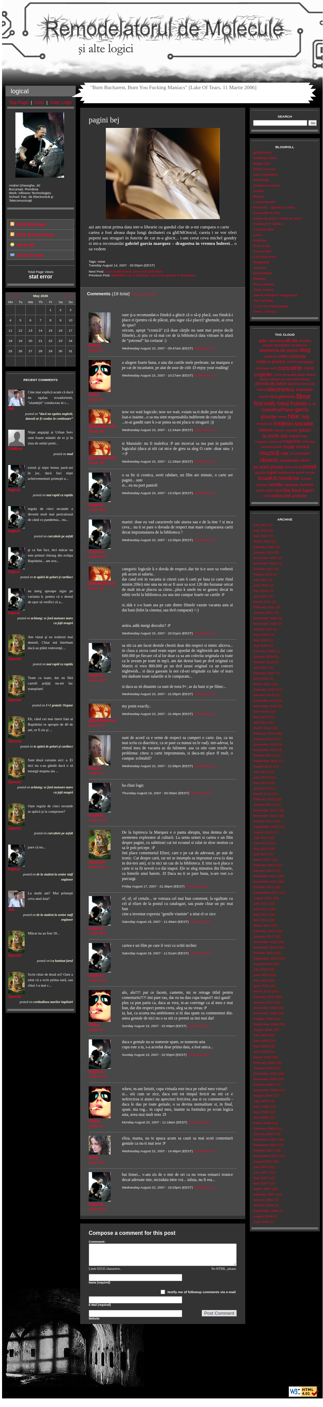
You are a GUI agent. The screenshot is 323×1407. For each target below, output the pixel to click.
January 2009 (263, 1068)
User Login (61, 102)
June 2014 (261, 711)
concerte (290, 367)
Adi (11, 408)
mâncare (308, 441)
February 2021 (264, 607)
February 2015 (264, 689)
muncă (302, 446)
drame (261, 389)
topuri (308, 490)
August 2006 (262, 1216)
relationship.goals (291, 472)
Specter (15, 659)
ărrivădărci (282, 345)
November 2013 (265, 750)
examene (304, 389)
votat (266, 496)
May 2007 (260, 1178)
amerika (305, 341)
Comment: (97, 1241)
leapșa (294, 436)
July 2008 (260, 1101)
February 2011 (264, 931)
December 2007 (265, 1139)
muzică (269, 453)
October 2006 (263, 1205)
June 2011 (261, 909)
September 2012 (265, 826)
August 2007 (262, 1161)
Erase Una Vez (264, 169)
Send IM (25, 245)
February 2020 (264, 651)
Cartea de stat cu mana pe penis (277, 218)
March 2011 (262, 925)
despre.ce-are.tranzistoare (290, 379)
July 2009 (260, 1035)
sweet (260, 490)
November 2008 (265, 1079)
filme (303, 396)
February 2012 (264, 865)
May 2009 (260, 1046)
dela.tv (265, 379)
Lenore (258, 191)
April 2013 (260, 788)
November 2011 (265, 881)
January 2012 (263, 870)
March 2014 (262, 728)
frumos (298, 403)
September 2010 (265, 958)
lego (304, 436)
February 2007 (264, 1194)
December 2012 (265, 810)
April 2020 (260, 645)
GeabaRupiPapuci (277, 409)
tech (278, 490)
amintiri (268, 345)
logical (14, 490)
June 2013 (261, 777)
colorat (291, 361)
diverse (294, 384)
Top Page (18, 102)
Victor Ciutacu (263, 289)
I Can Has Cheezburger (270, 306)
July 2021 (260, 580)
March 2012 (262, 859)
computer (305, 362)
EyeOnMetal (262, 273)
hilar (293, 416)
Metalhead (261, 262)
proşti (309, 466)
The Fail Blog (263, 300)
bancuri (301, 345)
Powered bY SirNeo (268, 224)
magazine (292, 441)
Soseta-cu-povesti (266, 185)
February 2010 (264, 997)
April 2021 (260, 596)
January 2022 (263, 552)
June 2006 (261, 1222)
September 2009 (265, 1024)
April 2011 (260, 920)
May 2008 (260, 1112)
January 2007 (263, 1200)
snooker (307, 484)
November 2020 (265, 623)
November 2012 (265, 816)
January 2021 (263, 613)
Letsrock (259, 268)
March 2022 (262, 541)
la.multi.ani (275, 436)
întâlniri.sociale (293, 423)
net (284, 453)
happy (282, 416)
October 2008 (263, 1084)
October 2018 (263, 662)
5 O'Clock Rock (264, 257)
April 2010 (260, 986)
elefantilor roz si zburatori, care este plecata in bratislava (153, 275)
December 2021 (265, 558)
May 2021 (260, 591)
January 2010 (263, 1002)
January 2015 (263, 695)
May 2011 (260, 914)
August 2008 (262, 1095)
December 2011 (265, 876)
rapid (271, 472)
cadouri (270, 356)
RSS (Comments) (35, 234)
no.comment (300, 453)
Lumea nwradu (264, 202)
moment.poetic (271, 447)
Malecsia (259, 240)
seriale (276, 484)
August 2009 (262, 1030)
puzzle (260, 472)
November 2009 (265, 1013)
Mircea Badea (263, 284)
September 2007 (265, 1156)
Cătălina (15, 448)
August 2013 (262, 766)
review (310, 472)
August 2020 (262, 629)
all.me (291, 340)
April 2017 (260, 667)
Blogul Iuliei (261, 163)
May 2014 (260, 717)
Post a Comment (143, 294)
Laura (257, 235)
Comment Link (204, 348)
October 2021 (263, 569)
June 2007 (261, 1172)
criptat (309, 368)
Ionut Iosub (261, 246)
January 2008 (263, 1134)
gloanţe (268, 416)
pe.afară (261, 466)
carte (282, 356)
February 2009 (264, 1062)
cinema (297, 356)
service (291, 484)
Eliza (94, 394)
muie (289, 447)
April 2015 (260, 678)
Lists (39, 102)
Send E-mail (30, 255)
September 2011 (265, 892)
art (293, 345)
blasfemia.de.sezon (279, 350)
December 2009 (265, 1008)
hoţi (305, 416)
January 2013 (263, 805)
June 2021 (261, 585)
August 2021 (262, 574)
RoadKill (267, 478)
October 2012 (263, 821)
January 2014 (263, 739)
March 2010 (262, 991)
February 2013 (264, 799)
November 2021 (265, 563)
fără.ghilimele (282, 396)
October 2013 (263, 755)
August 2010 (262, 964)
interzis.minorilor (286, 430)
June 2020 (261, 634)
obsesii (269, 460)
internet (266, 430)
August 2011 (262, 898)
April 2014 (260, 722)
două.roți (307, 383)
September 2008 (265, 1090)
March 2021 (262, 602)
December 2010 (265, 942)
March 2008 (262, 1123)
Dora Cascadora (265, 174)
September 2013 (265, 761)
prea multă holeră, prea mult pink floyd (133, 271)
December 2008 (265, 1073)
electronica (281, 389)
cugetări (263, 374)
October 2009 (263, 1019)
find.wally (265, 403)
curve (278, 375)
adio (263, 340)
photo (277, 467)
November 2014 (265, 706)
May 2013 (260, 783)
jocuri (305, 430)
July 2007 (260, 1167)
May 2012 (260, 848)
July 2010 (260, 969)
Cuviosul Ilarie (263, 229)
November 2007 (265, 1145)
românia (288, 478)
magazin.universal (268, 441)
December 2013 (265, 744)
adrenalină (276, 341)
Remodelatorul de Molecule (162, 32)
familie (264, 396)
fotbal (283, 403)
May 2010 (260, 980)
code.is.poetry (270, 361)
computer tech (266, 368)
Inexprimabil (262, 251)
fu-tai (312, 404)
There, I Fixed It (265, 311)
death (301, 375)
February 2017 (264, 673)
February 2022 (264, 547)
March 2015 (262, 684)
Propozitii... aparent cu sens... (275, 207)
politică (296, 467)
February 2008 (264, 1128)
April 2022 (260, 536)
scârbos (262, 485)
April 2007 (260, 1183)
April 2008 (260, 1117)
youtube (299, 495)
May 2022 (260, 530)
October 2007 (263, 1150)
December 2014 (265, 700)
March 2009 (262, 1057)
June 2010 (261, 975)
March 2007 (262, 1189)
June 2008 (261, 1106)
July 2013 (260, 772)
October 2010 (263, 953)
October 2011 (263, 887)
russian (306, 478)
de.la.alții (289, 375)
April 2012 (260, 854)
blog (305, 350)
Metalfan (259, 279)
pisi (287, 467)
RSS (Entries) (31, 224)
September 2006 (265, 1211)
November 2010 (265, 947)
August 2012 (262, 832)
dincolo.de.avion (270, 383)
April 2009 (260, 1051)
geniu (302, 410)
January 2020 (263, 656)
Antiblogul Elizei (265, 158)
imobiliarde (265, 424)
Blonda (258, 196)
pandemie (289, 460)
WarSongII (261, 180)
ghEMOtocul (262, 152)
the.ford (292, 490)
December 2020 (265, 618)
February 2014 (264, 733)
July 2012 (260, 837)
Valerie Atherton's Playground (275, 295)
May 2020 (260, 640)
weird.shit (280, 495)
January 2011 (263, 936)
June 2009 (261, 1040)
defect (310, 375)
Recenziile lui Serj (266, 213)
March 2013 (262, 794)
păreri (305, 460)
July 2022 (260, 525)
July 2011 (260, 903)
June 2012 (261, 843)
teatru (269, 490)
